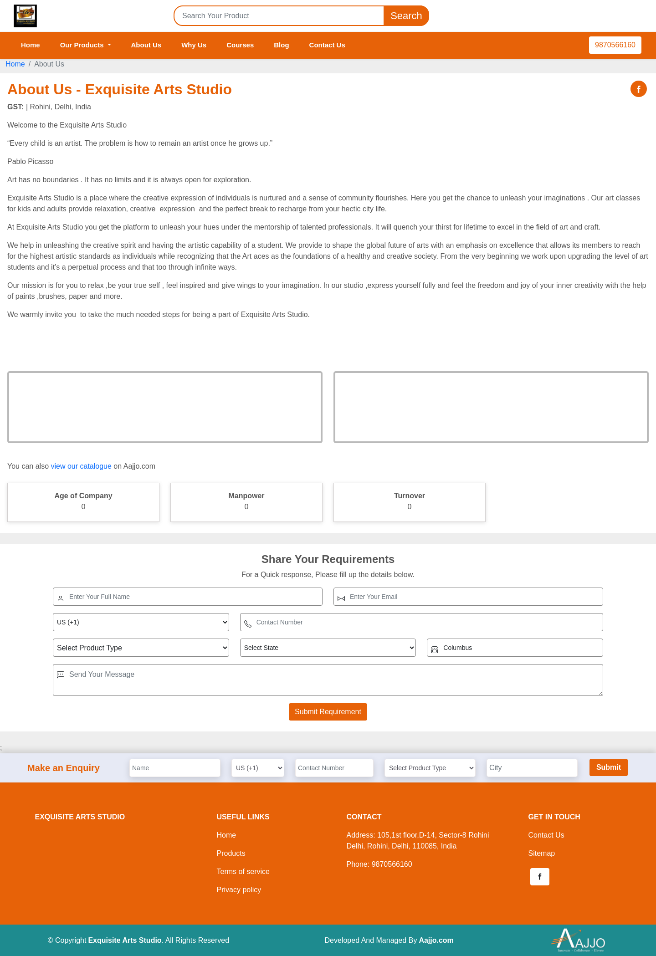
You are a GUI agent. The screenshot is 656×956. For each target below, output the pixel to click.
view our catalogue (81, 466)
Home (30, 45)
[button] (539, 876)
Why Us (193, 45)
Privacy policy (239, 890)
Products (231, 853)
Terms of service (243, 871)
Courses (240, 45)
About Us (146, 45)
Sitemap (541, 853)
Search (406, 15)
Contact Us (327, 45)
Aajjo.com (436, 940)
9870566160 (615, 45)
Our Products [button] (83, 45)
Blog (281, 45)
